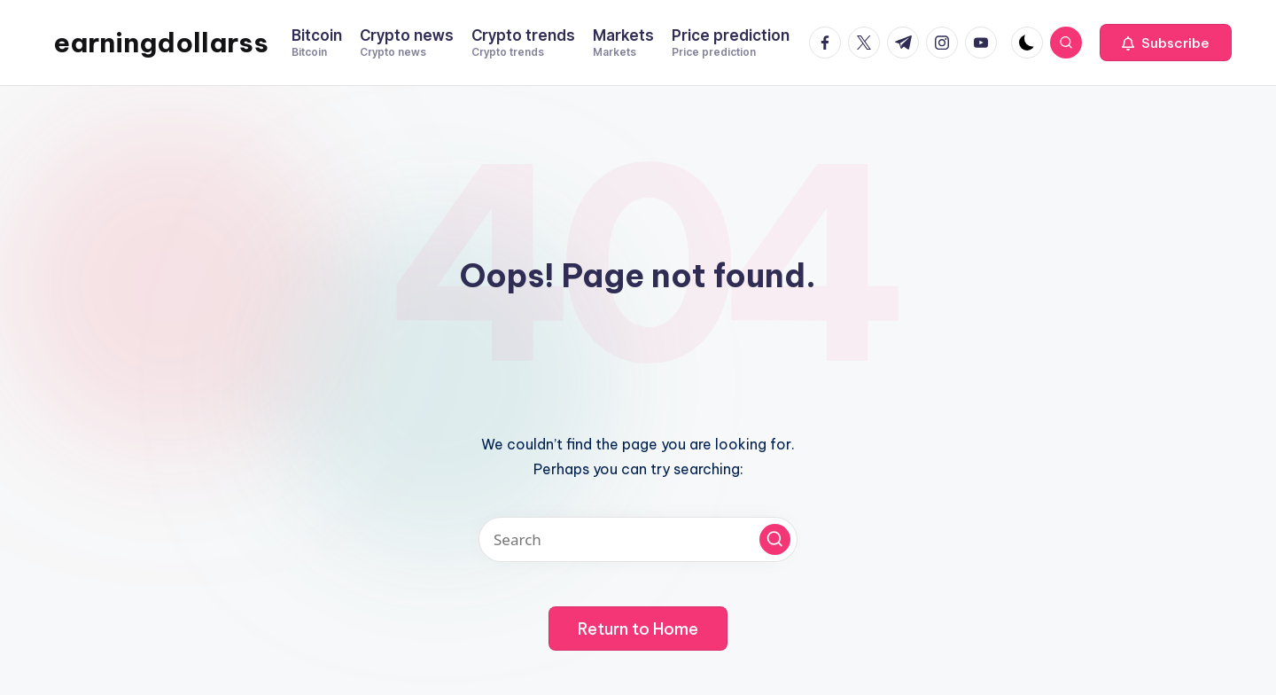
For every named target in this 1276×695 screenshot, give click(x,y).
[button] (1166, 42)
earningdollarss (160, 42)
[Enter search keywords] (638, 539)
